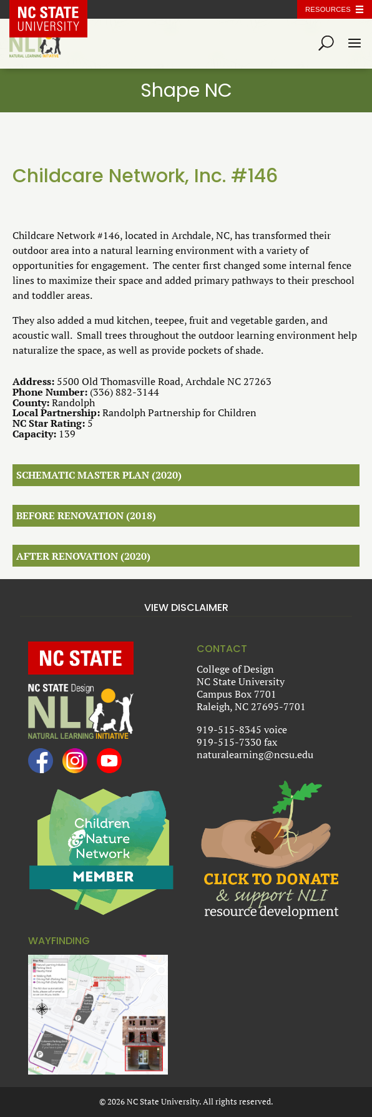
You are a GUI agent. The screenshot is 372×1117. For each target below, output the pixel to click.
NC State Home (57, 9)
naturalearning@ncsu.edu (255, 754)
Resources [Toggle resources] (328, 9)
